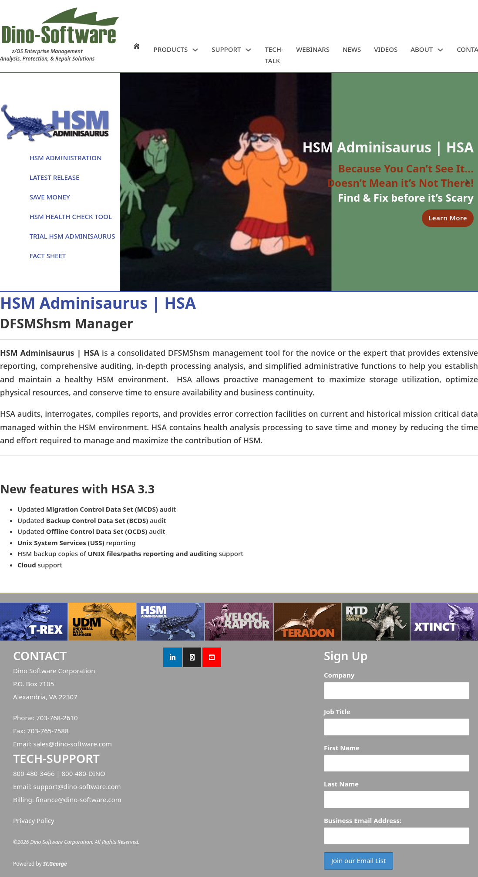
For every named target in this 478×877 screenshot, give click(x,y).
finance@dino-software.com (78, 799)
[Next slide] (467, 182)
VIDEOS (385, 49)
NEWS (352, 49)
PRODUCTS (171, 49)
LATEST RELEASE (55, 177)
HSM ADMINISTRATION (66, 157)
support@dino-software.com (77, 786)
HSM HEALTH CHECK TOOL (71, 216)
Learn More (447, 217)
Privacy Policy (33, 820)
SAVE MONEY (50, 196)
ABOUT (422, 49)
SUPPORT (226, 49)
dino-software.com (83, 743)
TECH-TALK (274, 55)
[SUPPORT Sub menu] (248, 50)
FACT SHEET (48, 255)
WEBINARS (313, 49)
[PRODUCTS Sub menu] (195, 50)
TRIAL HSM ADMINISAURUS (72, 236)
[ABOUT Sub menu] (440, 50)
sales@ (43, 743)
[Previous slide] (130, 182)
